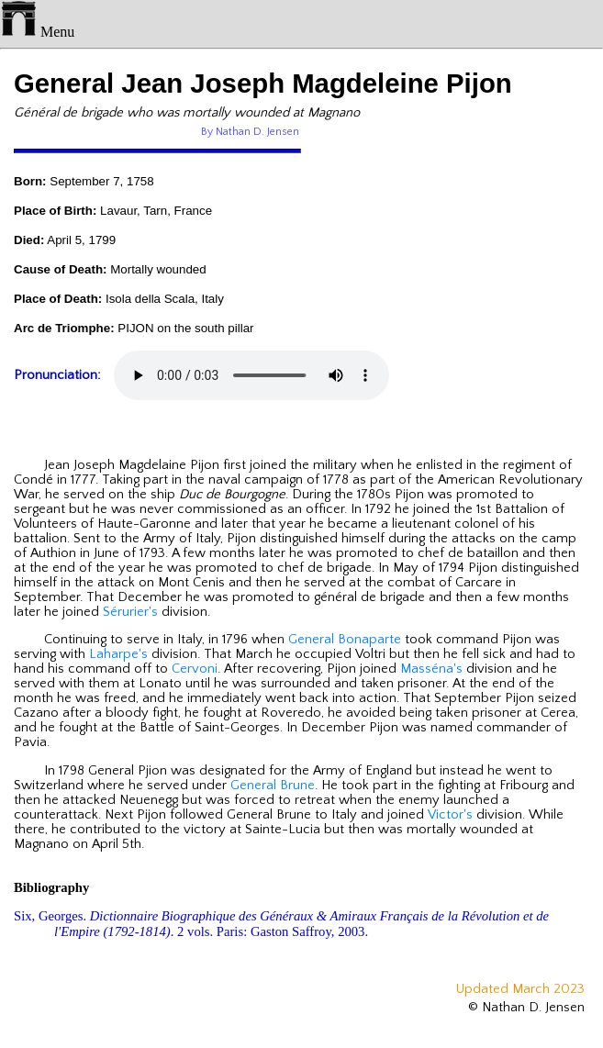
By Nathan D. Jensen (250, 132)
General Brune (272, 785)
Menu (37, 31)
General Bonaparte (344, 639)
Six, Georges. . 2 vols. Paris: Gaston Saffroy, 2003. (281, 924)
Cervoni (195, 669)
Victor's (450, 815)
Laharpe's (118, 654)
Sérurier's (130, 612)
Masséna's (431, 669)
